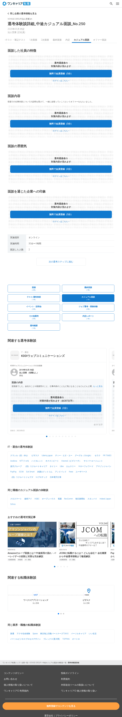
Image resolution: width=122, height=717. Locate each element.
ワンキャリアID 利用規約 (16, 690)
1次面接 (33, 40)
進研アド (28, 499)
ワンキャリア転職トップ (11, 663)
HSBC (36, 499)
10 (75, 436)
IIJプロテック (41, 477)
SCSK (21, 472)
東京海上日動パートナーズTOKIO (54, 633)
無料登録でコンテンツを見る (61, 706)
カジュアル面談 (81, 40)
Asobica (13, 461)
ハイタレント (37, 461)
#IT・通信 (27, 559)
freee (71, 472)
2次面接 (45, 40)
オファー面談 (99, 40)
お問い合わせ (10, 679)
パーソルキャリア (78, 633)
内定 (67, 40)
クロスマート (16, 499)
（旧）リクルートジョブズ (21, 477)
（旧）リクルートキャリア (35, 466)
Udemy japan (47, 455)
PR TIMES (107, 455)
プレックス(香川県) (51, 639)
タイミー (53, 466)
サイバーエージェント (93, 461)
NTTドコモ (24, 461)
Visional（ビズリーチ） (71, 461)
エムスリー (71, 466)
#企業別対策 (11, 559)
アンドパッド (60, 472)
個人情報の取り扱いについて (18, 685)
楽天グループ (16, 466)
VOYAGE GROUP (35, 663)
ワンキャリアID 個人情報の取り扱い (79, 690)
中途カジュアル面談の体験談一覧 (54, 663)
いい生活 (92, 633)
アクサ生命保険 (23, 633)
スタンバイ (92, 499)
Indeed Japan (105, 499)
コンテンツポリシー (14, 673)
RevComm (68, 499)
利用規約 (65, 679)
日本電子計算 (55, 477)
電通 (60, 499)
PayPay (13, 472)
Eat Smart (30, 472)
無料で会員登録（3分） (61, 73)
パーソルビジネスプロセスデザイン (25, 639)
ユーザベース (81, 472)
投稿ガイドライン (70, 673)
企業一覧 (25, 663)
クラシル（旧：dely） (19, 455)
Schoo (13, 504)
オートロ (76, 639)
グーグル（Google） (83, 455)
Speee (35, 633)
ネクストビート (52, 461)
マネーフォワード (85, 466)
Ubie (62, 466)
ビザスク (35, 455)
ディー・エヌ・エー (63, 455)
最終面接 (57, 40)
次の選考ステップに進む (61, 261)
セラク (97, 455)
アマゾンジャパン (103, 466)
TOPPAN (66, 639)
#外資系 (20, 559)
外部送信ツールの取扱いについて (77, 685)
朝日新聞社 (80, 499)
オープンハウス (48, 499)
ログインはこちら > (61, 81)
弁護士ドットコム (44, 472)
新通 (12, 633)
